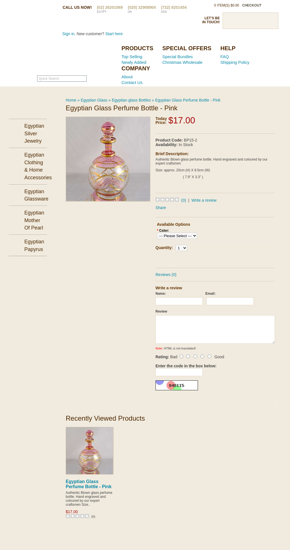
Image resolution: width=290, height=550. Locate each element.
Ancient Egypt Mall (81, 57)
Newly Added (133, 62)
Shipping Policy (235, 62)
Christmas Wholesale (182, 62)
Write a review (203, 200)
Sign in (68, 33)
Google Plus (260, 21)
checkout (251, 5)
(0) (183, 200)
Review (161, 311)
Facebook (230, 21)
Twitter (240, 21)
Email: (210, 294)
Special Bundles (177, 56)
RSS (270, 21)
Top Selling (131, 56)
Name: (160, 294)
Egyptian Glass (94, 100)
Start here (114, 33)
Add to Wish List (231, 259)
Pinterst (250, 21)
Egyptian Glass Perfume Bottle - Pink (187, 100)
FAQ (224, 56)
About (127, 76)
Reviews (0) (165, 274)
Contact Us (131, 82)
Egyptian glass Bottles (131, 100)
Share (160, 207)
